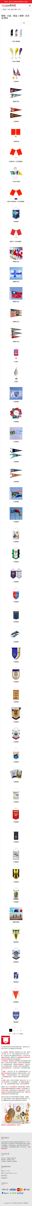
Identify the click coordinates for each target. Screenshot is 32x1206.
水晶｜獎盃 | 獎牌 (12, 9)
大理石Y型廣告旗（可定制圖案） (16, 201)
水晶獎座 (5, 1052)
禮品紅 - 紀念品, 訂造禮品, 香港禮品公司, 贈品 (16, 1)
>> (21, 1030)
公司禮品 (8, 1158)
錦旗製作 (3, 1092)
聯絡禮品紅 (4, 1178)
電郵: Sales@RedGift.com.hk (9, 1173)
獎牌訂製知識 (4, 1073)
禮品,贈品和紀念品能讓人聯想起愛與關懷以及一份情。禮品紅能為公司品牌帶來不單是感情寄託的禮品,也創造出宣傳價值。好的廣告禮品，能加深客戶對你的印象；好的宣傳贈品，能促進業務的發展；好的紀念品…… (15, 1144)
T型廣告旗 (16, 141)
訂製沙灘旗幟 (16, 41)
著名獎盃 (6, 1068)
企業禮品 (3, 1161)
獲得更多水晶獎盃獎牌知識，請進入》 (11, 1125)
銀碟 (7, 1088)
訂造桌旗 (16, 81)
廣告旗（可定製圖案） (16, 241)
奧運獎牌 (6, 1076)
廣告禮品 (3, 1159)
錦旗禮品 (16, 942)
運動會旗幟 (16, 922)
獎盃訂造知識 (18, 1064)
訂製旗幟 (16, 121)
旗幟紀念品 (16, 101)
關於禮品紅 (4, 1175)
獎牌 (4, 1071)
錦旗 (19, 9)
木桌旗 (16, 361)
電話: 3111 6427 (5, 1171)
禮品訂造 (13, 1158)
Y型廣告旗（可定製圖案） (16, 161)
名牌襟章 (13, 1087)
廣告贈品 (14, 1161)
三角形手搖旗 (16, 181)
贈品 (13, 1159)
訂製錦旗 (16, 542)
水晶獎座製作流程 (21, 1057)
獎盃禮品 (5, 1061)
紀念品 (4, 9)
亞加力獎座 (5, 1090)
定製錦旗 (16, 221)
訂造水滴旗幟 (16, 61)
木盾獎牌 (18, 1088)
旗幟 (4, 1080)
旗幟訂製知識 (24, 1082)
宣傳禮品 (9, 1159)
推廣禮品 (9, 1161)
